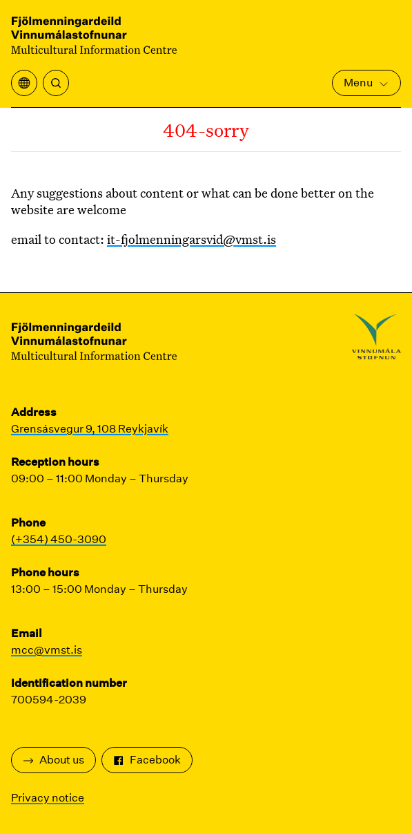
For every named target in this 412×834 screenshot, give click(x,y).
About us (53, 759)
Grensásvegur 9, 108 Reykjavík (89, 428)
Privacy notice (47, 797)
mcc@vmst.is (46, 649)
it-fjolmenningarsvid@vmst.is (191, 239)
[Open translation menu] (24, 83)
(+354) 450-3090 (58, 539)
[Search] (56, 83)
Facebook (147, 759)
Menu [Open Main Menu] (366, 82)
